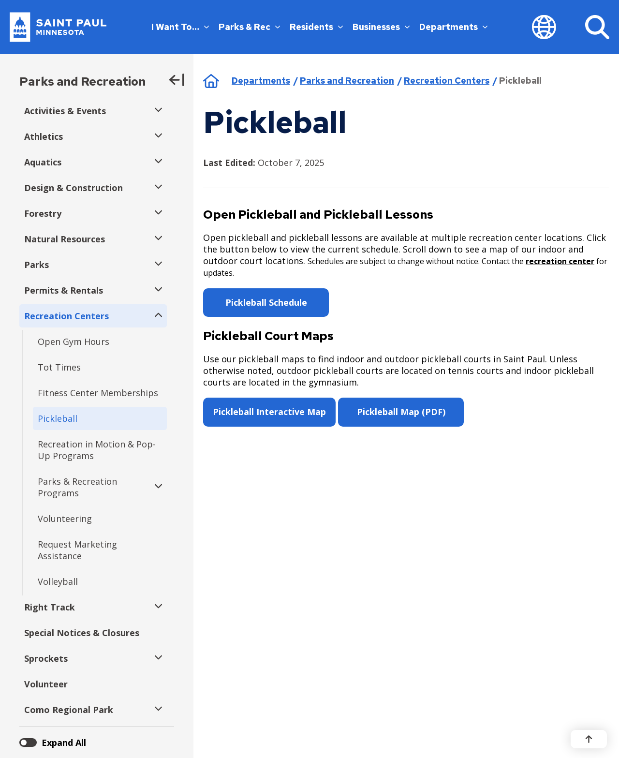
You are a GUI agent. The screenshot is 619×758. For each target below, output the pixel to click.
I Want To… (180, 26)
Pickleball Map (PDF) (401, 411)
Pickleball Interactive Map (269, 411)
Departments (453, 26)
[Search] (597, 27)
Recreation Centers (446, 80)
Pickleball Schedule (266, 302)
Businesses (381, 26)
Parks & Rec (249, 26)
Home (211, 81)
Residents (316, 26)
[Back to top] (589, 739)
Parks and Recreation (82, 81)
